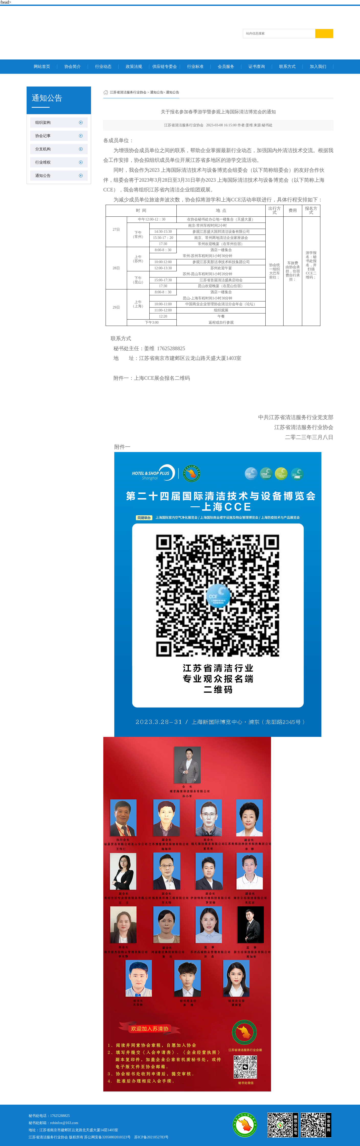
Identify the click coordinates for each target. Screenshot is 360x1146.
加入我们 (318, 67)
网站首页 (42, 67)
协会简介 (72, 67)
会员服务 (226, 67)
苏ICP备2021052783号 (151, 1137)
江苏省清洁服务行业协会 (128, 92)
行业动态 (103, 67)
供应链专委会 (164, 67)
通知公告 (43, 176)
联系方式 (287, 67)
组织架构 (43, 122)
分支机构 (43, 149)
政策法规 (134, 67)
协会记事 (43, 136)
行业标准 (195, 67)
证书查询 (257, 67)
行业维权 (43, 162)
